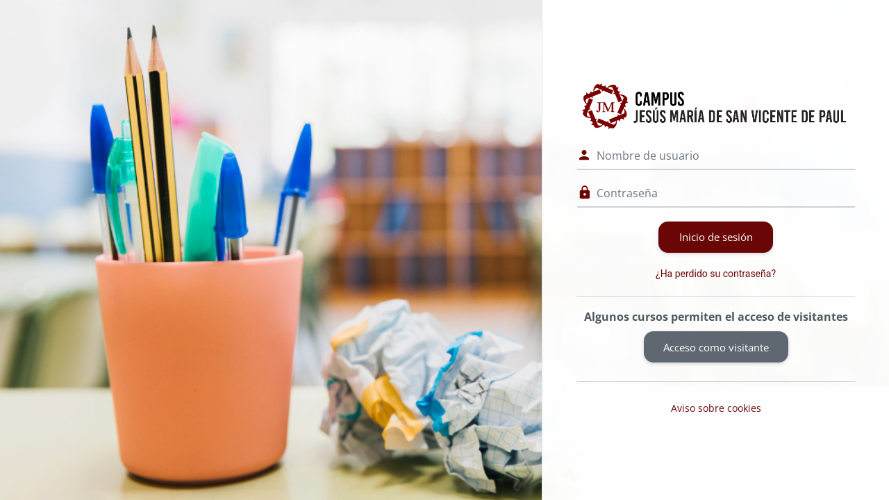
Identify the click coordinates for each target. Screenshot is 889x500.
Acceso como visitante (716, 347)
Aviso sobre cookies (716, 408)
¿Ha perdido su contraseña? (716, 273)
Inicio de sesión (716, 237)
